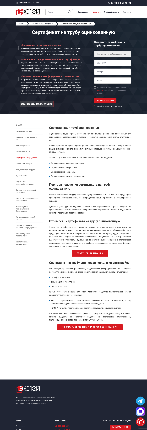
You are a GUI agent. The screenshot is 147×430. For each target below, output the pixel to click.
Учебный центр (110, 12)
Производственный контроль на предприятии (26, 226)
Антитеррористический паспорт (25, 218)
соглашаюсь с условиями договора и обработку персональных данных (111, 90)
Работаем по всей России (30, 3)
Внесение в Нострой (24, 164)
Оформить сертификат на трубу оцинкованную (90, 327)
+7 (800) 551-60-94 (121, 3)
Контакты (126, 12)
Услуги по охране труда (25, 170)
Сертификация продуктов (26, 158)
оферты (100, 90)
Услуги (96, 12)
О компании (83, 12)
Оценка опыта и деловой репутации (26, 191)
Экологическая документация (22, 243)
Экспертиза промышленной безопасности (27, 199)
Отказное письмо (23, 152)
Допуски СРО (21, 176)
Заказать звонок (120, 427)
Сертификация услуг (24, 131)
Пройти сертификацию (90, 253)
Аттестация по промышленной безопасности (22, 209)
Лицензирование (23, 146)
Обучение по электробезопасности (25, 183)
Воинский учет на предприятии (23, 235)
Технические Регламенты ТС (26, 138)
